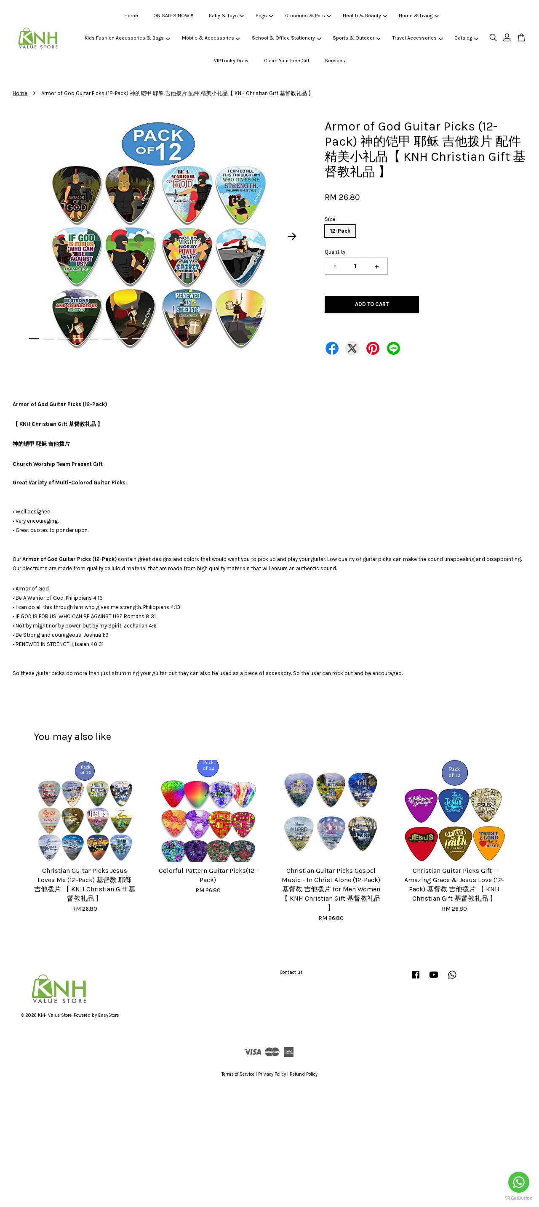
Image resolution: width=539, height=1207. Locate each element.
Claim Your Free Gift (287, 61)
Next (292, 236)
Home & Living (418, 16)
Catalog (466, 38)
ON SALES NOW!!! (173, 16)
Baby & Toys (226, 16)
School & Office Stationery (286, 38)
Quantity (335, 252)
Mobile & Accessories (211, 38)
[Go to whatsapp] (518, 1182)
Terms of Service (237, 1074)
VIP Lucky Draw (231, 61)
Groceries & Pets (308, 16)
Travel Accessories (417, 38)
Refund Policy (304, 1074)
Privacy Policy (272, 1074)
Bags (264, 16)
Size (330, 219)
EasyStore (108, 1015)
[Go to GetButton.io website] (518, 1198)
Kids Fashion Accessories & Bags (127, 38)
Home (131, 16)
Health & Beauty (365, 16)
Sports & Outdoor (356, 38)
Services (335, 61)
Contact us (291, 972)
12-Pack (340, 231)
